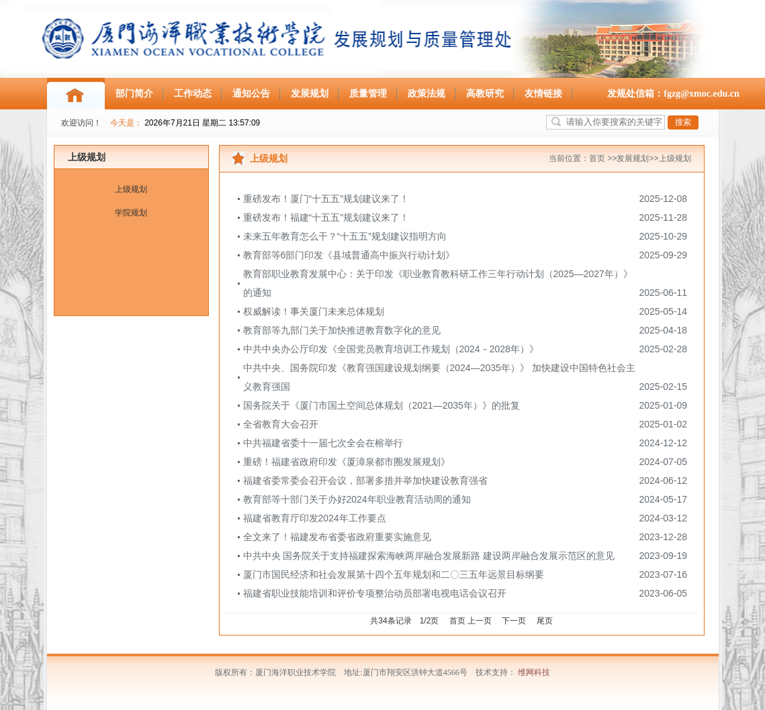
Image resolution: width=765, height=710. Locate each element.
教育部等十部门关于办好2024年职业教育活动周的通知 (357, 499)
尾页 (545, 620)
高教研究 (485, 94)
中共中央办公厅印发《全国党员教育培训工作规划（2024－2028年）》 (391, 349)
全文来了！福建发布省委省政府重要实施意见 (337, 536)
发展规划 (309, 94)
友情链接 (543, 94)
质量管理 (368, 94)
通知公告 (251, 94)
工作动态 (193, 94)
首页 (597, 158)
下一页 (514, 620)
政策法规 (426, 94)
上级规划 (86, 157)
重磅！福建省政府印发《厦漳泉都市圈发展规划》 (346, 461)
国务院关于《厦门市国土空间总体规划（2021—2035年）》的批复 (381, 405)
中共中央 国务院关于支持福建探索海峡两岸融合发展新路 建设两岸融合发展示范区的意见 (429, 555)
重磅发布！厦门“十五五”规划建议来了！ (326, 198)
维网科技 (534, 672)
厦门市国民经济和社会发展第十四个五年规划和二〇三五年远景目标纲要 (393, 574)
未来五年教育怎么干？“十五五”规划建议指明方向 (345, 236)
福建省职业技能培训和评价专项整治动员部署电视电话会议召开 (374, 593)
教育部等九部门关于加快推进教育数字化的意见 (342, 330)
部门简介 (134, 94)
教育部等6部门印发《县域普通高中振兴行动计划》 (349, 255)
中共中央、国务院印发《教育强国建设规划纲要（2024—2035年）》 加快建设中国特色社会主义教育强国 (439, 377)
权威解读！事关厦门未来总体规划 (313, 311)
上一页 (479, 620)
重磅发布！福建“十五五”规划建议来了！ (326, 217)
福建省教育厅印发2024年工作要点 (314, 518)
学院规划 (131, 212)
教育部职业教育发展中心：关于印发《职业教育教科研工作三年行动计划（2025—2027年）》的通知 (438, 283)
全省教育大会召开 (280, 424)
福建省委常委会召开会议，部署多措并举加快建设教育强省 (365, 480)
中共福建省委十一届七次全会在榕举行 (323, 443)
